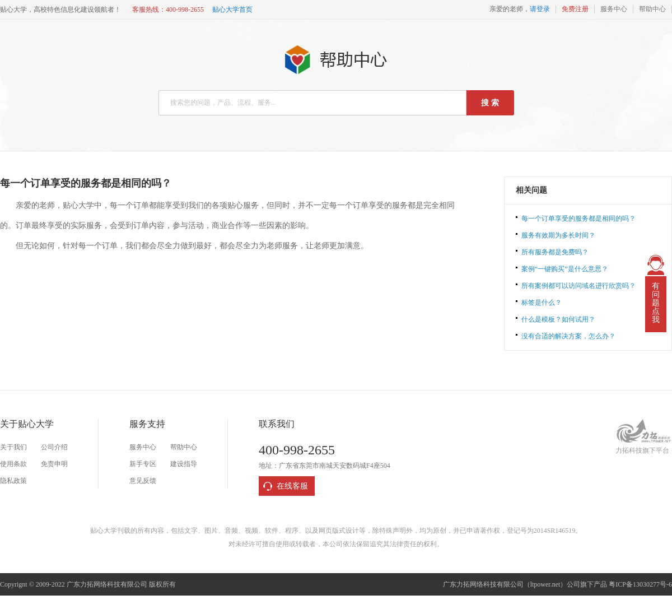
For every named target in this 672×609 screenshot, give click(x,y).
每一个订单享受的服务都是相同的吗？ (578, 218)
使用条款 (13, 464)
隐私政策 (13, 481)
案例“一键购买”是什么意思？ (564, 269)
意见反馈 (142, 481)
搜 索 (490, 103)
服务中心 (613, 9)
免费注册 (575, 9)
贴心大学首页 (232, 9)
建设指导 (183, 464)
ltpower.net (545, 584)
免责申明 (54, 464)
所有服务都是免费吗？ (555, 252)
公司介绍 (54, 447)
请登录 (540, 9)
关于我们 (13, 447)
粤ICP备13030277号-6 (640, 584)
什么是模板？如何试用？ (558, 319)
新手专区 (142, 464)
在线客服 (292, 486)
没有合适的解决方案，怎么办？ (568, 336)
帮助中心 (652, 9)
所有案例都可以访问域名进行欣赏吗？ (578, 286)
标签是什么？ (541, 302)
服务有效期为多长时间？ (558, 235)
